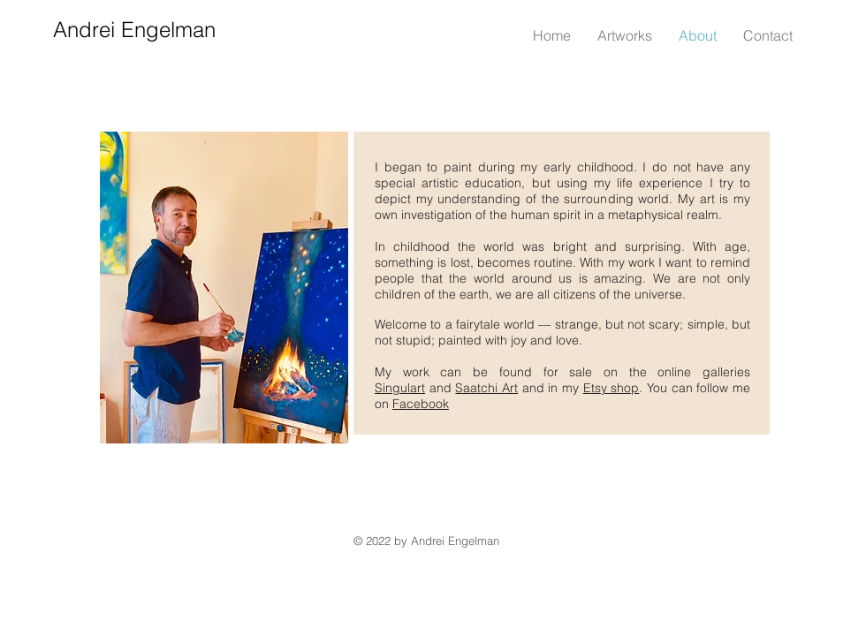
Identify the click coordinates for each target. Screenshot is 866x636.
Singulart (400, 388)
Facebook (420, 404)
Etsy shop (611, 388)
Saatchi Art (486, 388)
